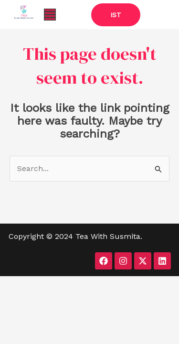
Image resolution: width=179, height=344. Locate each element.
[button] (50, 15)
